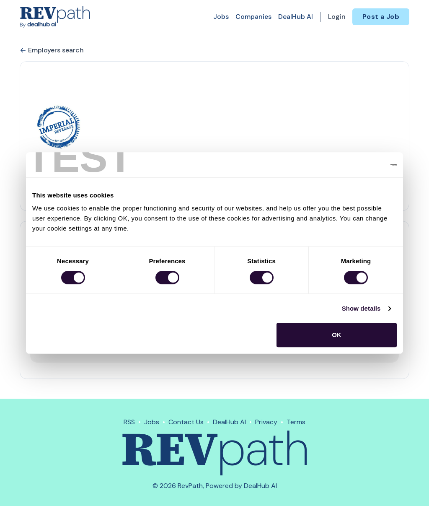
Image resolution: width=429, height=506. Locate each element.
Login (337, 16)
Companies (253, 16)
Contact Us (186, 422)
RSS (129, 422)
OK (336, 334)
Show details (361, 308)
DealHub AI (295, 16)
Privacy (266, 422)
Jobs (221, 16)
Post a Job (380, 16)
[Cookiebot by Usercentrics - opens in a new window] (360, 164)
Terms (296, 422)
